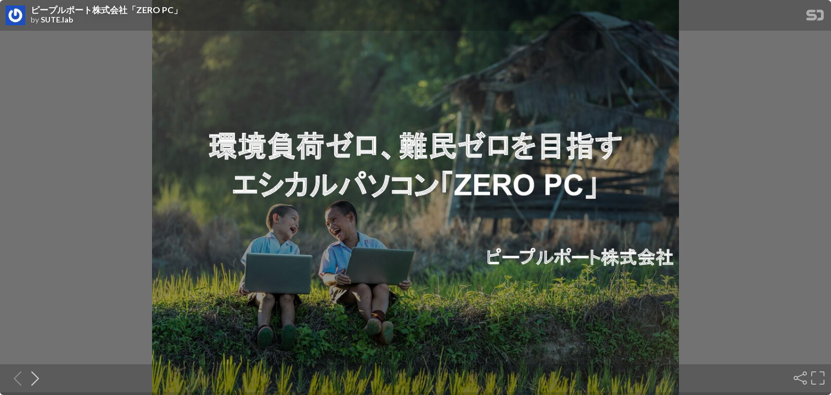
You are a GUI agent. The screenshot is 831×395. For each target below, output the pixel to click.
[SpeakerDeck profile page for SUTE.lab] (15, 15)
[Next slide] (32, 378)
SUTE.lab (57, 20)
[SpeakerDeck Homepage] (815, 17)
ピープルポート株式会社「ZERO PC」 (106, 9)
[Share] (799, 378)
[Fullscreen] (817, 378)
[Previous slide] (14, 378)
